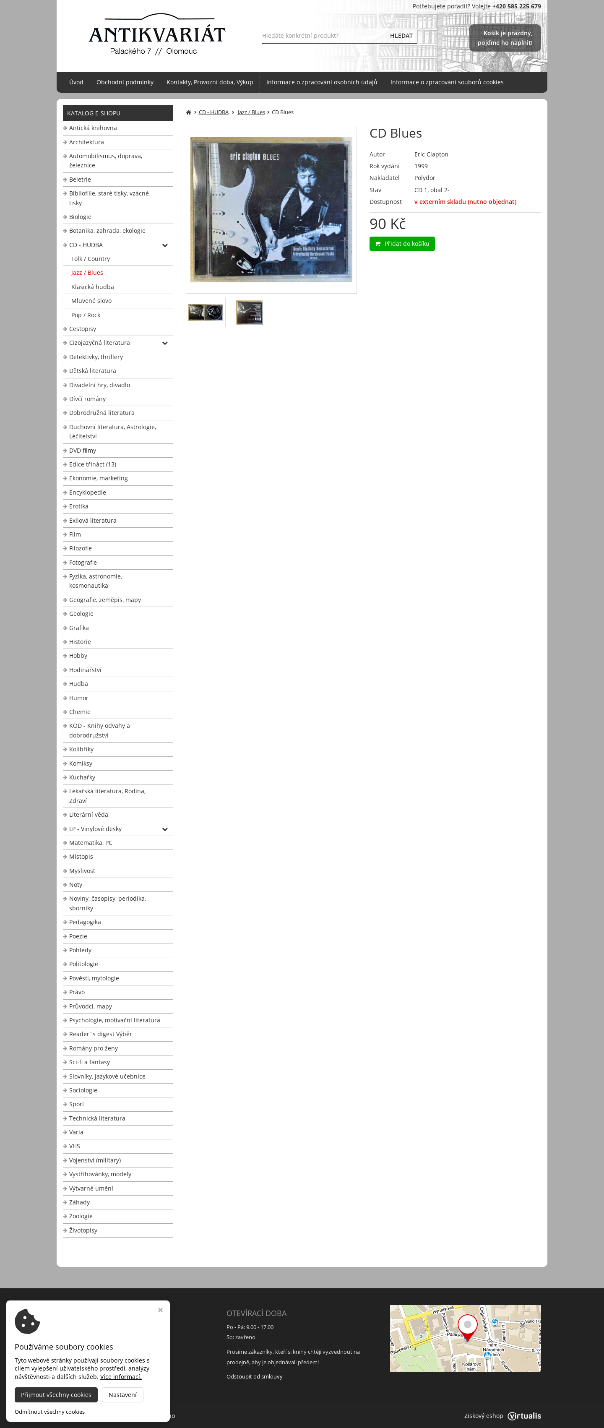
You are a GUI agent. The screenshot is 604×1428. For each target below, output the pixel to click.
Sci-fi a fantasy (89, 1062)
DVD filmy (82, 450)
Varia (76, 1132)
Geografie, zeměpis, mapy (105, 600)
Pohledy (80, 950)
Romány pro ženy (93, 1048)
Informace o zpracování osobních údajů (322, 82)
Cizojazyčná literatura (99, 343)
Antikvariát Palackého (145, 1416)
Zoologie (81, 1216)
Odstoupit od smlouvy (254, 1376)
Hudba (78, 684)
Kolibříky (81, 749)
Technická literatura (97, 1118)
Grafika (79, 628)
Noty (75, 885)
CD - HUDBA (86, 245)
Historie (80, 642)
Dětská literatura (92, 371)
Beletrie (80, 179)
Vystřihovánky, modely (100, 1174)
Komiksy (80, 763)
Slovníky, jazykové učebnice (107, 1076)
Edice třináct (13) (92, 464)
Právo (77, 992)
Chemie (80, 712)
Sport (76, 1104)
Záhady (79, 1202)
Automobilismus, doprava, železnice (105, 160)
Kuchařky (82, 777)
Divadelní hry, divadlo (99, 385)
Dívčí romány (87, 399)
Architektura (86, 142)
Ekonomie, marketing (98, 478)
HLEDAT (401, 35)
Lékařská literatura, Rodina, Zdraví (107, 795)
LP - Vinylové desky (95, 829)
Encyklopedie (87, 492)
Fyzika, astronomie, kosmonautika (95, 580)
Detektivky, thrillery (96, 357)
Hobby (78, 655)
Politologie (83, 964)
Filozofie (80, 548)
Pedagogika (85, 922)
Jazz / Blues (87, 272)
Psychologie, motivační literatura (114, 1020)
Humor (79, 698)
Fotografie (83, 562)
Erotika (79, 506)
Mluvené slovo (91, 301)
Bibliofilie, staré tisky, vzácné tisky (109, 197)
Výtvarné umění (91, 1188)
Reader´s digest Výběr (100, 1034)
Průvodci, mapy (90, 1006)
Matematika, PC (90, 843)
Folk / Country (90, 259)
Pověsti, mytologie (94, 978)
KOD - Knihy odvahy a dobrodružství (99, 730)
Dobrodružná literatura (102, 413)
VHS (74, 1146)
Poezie (78, 936)
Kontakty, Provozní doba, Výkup (210, 82)
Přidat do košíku (402, 244)
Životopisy (83, 1230)
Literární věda (88, 814)
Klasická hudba (92, 287)
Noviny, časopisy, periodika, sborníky (107, 903)
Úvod (76, 82)
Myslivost (82, 871)
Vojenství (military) (95, 1160)
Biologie (80, 217)
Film (75, 534)
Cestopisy (82, 329)
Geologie (81, 614)
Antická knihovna (93, 128)
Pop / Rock (85, 315)
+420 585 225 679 (88, 1362)
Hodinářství (85, 670)
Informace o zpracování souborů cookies (447, 82)
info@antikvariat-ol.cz (94, 1372)
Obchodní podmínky (125, 82)
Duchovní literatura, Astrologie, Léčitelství (112, 431)
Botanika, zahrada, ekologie (107, 231)
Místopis (81, 856)
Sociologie (83, 1090)
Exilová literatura (93, 520)
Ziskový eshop (502, 1416)
